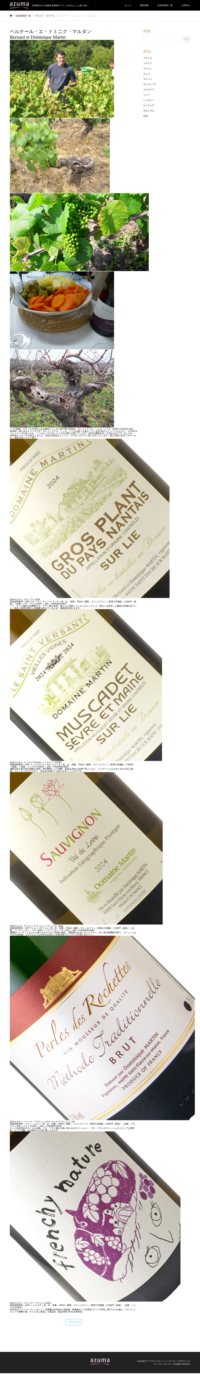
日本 (145, 116)
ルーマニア (148, 105)
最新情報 (144, 5)
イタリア (147, 63)
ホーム (128, 5)
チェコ (146, 74)
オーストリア (149, 84)
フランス (147, 58)
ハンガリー (148, 100)
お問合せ (185, 5)
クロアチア (148, 89)
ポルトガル (148, 110)
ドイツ (146, 95)
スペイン (147, 68)
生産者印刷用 (73, 1322)
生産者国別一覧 (165, 5)
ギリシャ (147, 79)
